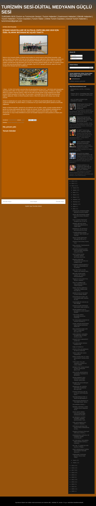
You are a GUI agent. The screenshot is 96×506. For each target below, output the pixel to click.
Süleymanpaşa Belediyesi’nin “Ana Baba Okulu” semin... (80, 401)
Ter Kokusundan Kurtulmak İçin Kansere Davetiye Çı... (81, 320)
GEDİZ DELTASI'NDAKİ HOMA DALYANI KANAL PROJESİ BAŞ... (81, 216)
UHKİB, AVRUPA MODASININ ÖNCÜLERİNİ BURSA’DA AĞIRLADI (81, 325)
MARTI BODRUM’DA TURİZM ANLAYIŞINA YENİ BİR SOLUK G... (81, 451)
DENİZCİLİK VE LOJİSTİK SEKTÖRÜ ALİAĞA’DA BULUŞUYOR (80, 388)
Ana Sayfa (33, 201)
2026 (72, 491)
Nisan (74, 194)
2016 (72, 468)
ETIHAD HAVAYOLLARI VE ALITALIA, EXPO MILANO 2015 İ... (80, 393)
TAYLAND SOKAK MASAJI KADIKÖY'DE (80, 343)
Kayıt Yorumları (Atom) (36, 206)
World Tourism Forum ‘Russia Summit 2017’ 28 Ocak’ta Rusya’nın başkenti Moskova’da (84, 106)
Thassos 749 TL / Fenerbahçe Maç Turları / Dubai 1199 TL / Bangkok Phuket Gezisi (82, 94)
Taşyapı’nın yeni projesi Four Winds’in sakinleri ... (80, 279)
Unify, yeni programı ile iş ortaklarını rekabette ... (79, 423)
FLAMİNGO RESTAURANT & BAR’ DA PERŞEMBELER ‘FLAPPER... (80, 266)
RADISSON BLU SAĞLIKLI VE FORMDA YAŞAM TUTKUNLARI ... (81, 436)
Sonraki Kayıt (7, 201)
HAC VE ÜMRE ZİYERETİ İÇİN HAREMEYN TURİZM (79, 100)
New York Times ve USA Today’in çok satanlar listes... (81, 270)
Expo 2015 (21, 122)
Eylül (74, 206)
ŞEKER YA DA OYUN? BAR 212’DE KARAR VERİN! (80, 293)
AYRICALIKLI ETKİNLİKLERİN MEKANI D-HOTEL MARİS (81, 211)
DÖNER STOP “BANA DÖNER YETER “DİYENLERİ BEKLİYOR (81, 368)
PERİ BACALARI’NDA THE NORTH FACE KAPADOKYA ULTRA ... (81, 427)
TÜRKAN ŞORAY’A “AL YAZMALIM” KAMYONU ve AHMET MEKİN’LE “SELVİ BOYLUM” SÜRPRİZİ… (84, 167)
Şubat (74, 190)
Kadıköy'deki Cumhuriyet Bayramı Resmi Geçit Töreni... (79, 456)
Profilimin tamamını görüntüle (77, 81)
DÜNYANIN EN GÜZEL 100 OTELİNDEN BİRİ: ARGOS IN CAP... (80, 298)
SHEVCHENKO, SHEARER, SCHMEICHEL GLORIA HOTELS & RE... (80, 335)
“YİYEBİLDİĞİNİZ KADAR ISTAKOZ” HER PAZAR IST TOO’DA (81, 234)
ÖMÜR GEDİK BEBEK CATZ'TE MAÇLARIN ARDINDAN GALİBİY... (79, 413)
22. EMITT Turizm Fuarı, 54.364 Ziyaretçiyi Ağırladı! (84, 130)
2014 (72, 185)
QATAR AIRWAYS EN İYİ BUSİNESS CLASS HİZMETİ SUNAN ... (81, 311)
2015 (72, 465)
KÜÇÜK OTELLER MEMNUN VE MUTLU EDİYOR (80, 349)
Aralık (74, 462)
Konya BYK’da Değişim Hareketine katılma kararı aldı (84, 154)
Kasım (75, 460)
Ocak (74, 188)
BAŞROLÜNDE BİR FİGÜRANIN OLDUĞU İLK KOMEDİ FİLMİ (80, 261)
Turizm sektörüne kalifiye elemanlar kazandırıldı (83, 142)
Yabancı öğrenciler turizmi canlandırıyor (79, 353)
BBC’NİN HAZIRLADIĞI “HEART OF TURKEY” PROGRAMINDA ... (79, 275)
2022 (72, 482)
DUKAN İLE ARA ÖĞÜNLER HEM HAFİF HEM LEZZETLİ (81, 306)
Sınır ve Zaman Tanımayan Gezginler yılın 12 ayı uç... (80, 220)
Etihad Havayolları (12, 122)
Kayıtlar (73, 55)
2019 (72, 475)
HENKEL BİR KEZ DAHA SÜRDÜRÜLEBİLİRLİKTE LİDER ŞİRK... (80, 225)
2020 (72, 477)
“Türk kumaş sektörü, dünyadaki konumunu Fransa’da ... (79, 316)
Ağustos (75, 204)
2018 (72, 472)
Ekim (74, 208)
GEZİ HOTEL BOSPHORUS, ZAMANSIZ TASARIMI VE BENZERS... (80, 374)
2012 (72, 181)
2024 (72, 486)
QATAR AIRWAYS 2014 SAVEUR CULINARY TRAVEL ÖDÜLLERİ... (79, 379)
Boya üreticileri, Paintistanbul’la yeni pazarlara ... (81, 246)
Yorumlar (74, 58)
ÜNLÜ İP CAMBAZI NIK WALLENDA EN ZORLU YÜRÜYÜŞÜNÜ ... (80, 284)
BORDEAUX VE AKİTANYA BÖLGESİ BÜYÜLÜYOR (80, 229)
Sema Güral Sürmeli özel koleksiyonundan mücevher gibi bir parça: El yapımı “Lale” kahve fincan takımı (85, 119)
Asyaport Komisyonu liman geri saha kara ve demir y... (81, 432)
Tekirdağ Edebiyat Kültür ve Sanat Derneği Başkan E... (80, 397)
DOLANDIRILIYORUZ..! (79, 404)
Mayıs (74, 197)
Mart (74, 192)
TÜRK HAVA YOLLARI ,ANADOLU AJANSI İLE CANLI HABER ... (80, 363)
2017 (72, 470)
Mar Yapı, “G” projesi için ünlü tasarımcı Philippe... (80, 446)
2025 (72, 489)
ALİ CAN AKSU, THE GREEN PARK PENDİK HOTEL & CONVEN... (80, 442)
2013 (72, 183)
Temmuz (75, 201)
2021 (72, 479)
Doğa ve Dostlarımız (78, 347)
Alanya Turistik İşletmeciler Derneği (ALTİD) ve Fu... (80, 238)
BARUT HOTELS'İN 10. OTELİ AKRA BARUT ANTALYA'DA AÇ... (81, 358)
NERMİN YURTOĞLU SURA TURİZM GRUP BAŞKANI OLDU (80, 408)
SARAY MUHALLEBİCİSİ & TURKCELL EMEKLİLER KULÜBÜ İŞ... (80, 289)
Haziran (75, 199)
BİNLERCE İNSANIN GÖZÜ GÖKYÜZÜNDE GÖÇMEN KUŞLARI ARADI (80, 250)
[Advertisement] (33, 184)
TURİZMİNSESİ (75, 79)
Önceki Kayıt (60, 201)
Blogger (65, 502)
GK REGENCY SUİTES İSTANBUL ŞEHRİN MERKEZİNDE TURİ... (79, 419)
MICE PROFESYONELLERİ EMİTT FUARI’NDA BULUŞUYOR (80, 330)
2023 (72, 484)
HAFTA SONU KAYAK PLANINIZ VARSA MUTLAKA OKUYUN (79, 256)
